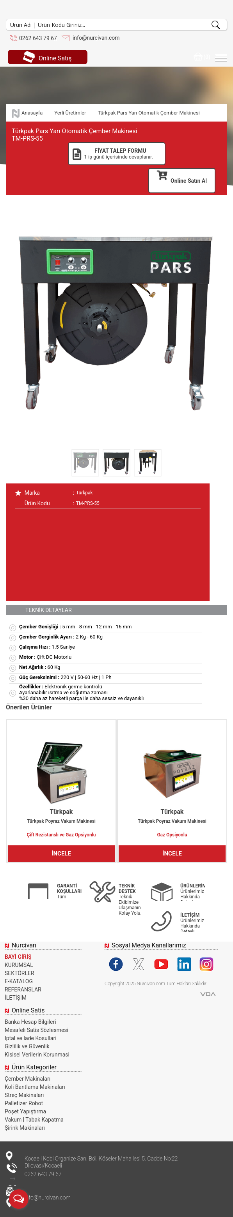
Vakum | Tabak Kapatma (34, 1119)
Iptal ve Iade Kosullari (31, 1038)
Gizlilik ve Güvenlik (27, 1046)
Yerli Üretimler (70, 113)
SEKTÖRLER (19, 973)
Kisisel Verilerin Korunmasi (37, 1054)
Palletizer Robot (24, 1103)
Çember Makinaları (27, 1079)
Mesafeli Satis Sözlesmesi (36, 1030)
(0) (202, 57)
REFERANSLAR (23, 989)
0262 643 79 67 (38, 38)
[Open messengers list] (18, 1199)
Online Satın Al (182, 178)
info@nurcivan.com (96, 38)
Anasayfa (32, 113)
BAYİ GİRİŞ (18, 957)
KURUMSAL (19, 965)
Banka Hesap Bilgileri (30, 1022)
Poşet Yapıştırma (25, 1111)
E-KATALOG (19, 981)
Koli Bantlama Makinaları (35, 1087)
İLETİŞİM (16, 998)
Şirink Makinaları (25, 1128)
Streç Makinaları (24, 1095)
